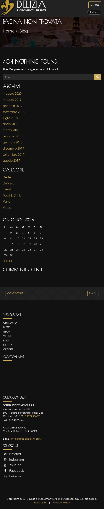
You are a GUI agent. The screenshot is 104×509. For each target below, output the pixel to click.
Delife (7, 177)
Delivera (8, 183)
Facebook (13, 470)
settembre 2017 (14, 154)
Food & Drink (12, 195)
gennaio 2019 (12, 106)
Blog (24, 30)
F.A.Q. (93, 293)
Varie (6, 201)
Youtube (12, 465)
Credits (8, 349)
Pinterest (12, 453)
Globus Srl (40, 502)
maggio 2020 (12, 93)
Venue (7, 336)
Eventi (7, 189)
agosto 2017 (11, 160)
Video (7, 208)
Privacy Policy (61, 502)
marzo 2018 (11, 130)
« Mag (8, 260)
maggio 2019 (12, 100)
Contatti (9, 344)
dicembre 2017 (13, 148)
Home (9, 30)
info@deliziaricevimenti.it (27, 438)
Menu (95, 5)
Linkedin (12, 476)
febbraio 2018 (12, 136)
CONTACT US (15, 293)
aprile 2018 (10, 124)
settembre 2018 (14, 112)
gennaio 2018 (12, 142)
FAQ (6, 340)
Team (6, 331)
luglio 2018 (10, 118)
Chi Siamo (10, 322)
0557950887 (32, 416)
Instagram (13, 459)
